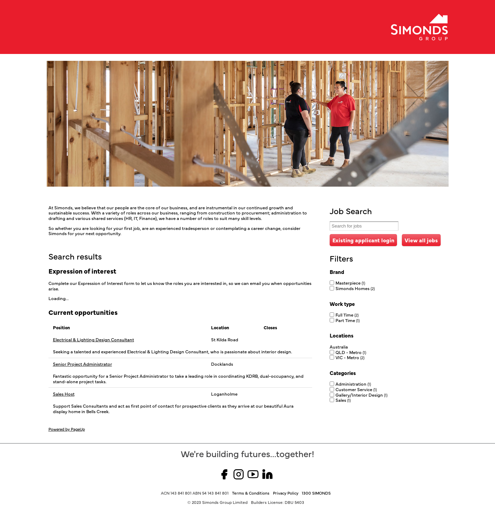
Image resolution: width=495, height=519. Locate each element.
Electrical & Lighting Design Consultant (93, 339)
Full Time (347, 314)
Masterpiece (350, 282)
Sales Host (64, 394)
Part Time (348, 320)
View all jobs (421, 240)
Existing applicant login (363, 240)
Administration (353, 383)
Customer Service (356, 389)
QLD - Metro (351, 352)
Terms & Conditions (251, 493)
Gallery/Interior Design (361, 394)
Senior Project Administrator (82, 364)
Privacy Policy (285, 493)
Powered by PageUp (66, 429)
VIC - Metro (350, 357)
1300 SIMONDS (316, 493)
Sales (343, 400)
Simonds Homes (355, 288)
